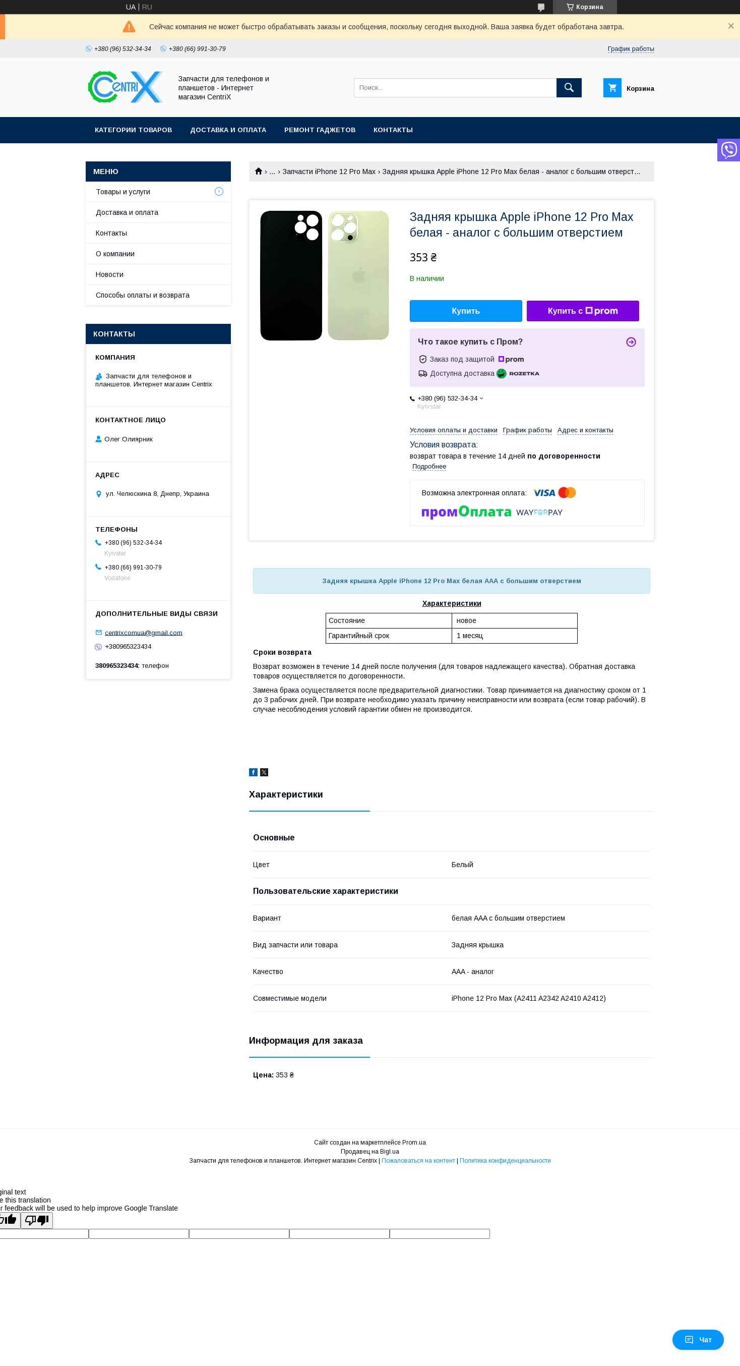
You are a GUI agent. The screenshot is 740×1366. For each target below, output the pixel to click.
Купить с (583, 311)
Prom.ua (414, 1142)
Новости (110, 274)
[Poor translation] (37, 1220)
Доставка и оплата (228, 130)
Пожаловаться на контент (418, 1160)
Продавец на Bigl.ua (370, 1151)
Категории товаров (133, 130)
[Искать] (569, 87)
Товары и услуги (123, 192)
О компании (115, 254)
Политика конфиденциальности (505, 1160)
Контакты (393, 130)
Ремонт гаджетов (319, 130)
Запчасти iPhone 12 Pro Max (329, 171)
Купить (466, 311)
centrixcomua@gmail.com (143, 632)
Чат (698, 1339)
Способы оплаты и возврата (143, 295)
